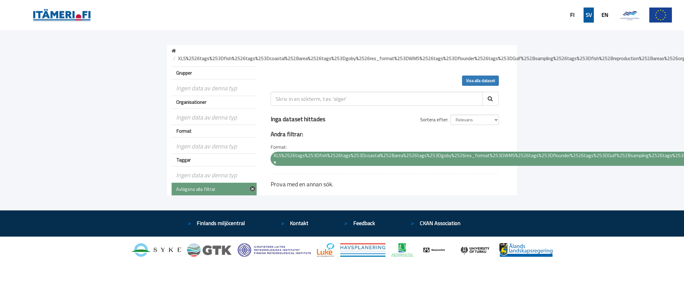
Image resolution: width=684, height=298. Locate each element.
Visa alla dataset (480, 80)
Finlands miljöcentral (221, 223)
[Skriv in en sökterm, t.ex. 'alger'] (377, 99)
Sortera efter (433, 119)
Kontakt (299, 223)
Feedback (364, 223)
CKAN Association (440, 223)
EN (604, 15)
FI (572, 15)
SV (589, 15)
